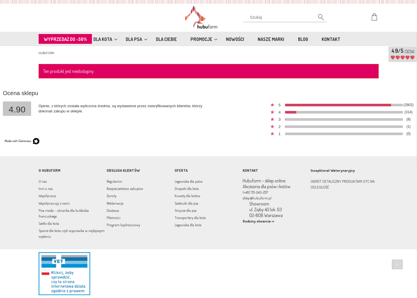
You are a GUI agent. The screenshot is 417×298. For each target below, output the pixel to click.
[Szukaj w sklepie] (286, 17)
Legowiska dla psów (189, 181)
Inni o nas (46, 188)
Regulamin (114, 181)
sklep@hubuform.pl (257, 198)
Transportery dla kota (190, 217)
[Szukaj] (318, 18)
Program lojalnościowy (123, 224)
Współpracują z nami (54, 203)
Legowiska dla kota (188, 224)
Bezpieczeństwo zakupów (125, 188)
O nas (43, 181)
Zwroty (111, 195)
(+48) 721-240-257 (255, 192)
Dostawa (113, 210)
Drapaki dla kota (187, 188)
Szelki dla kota (49, 223)
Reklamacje (115, 203)
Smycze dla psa (186, 210)
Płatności (113, 217)
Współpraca (47, 195)
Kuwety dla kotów (187, 195)
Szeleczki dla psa (186, 203)
